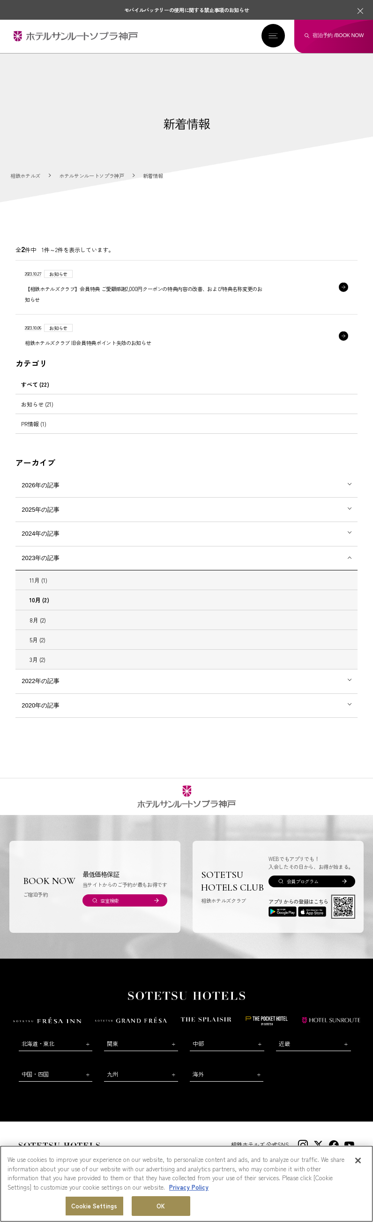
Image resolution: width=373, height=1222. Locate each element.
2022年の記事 (41, 681)
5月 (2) (37, 640)
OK (161, 1205)
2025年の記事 (41, 510)
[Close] (358, 1160)
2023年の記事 (41, 558)
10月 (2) (39, 600)
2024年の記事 (41, 534)
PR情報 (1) (33, 424)
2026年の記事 (41, 485)
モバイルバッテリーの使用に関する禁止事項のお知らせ (186, 10)
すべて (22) (35, 385)
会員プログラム (303, 881)
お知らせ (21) (37, 404)
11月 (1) (38, 580)
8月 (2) (38, 620)
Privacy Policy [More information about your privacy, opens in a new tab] (189, 1187)
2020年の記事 (41, 705)
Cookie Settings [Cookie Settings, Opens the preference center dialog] (94, 1205)
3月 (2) (37, 660)
